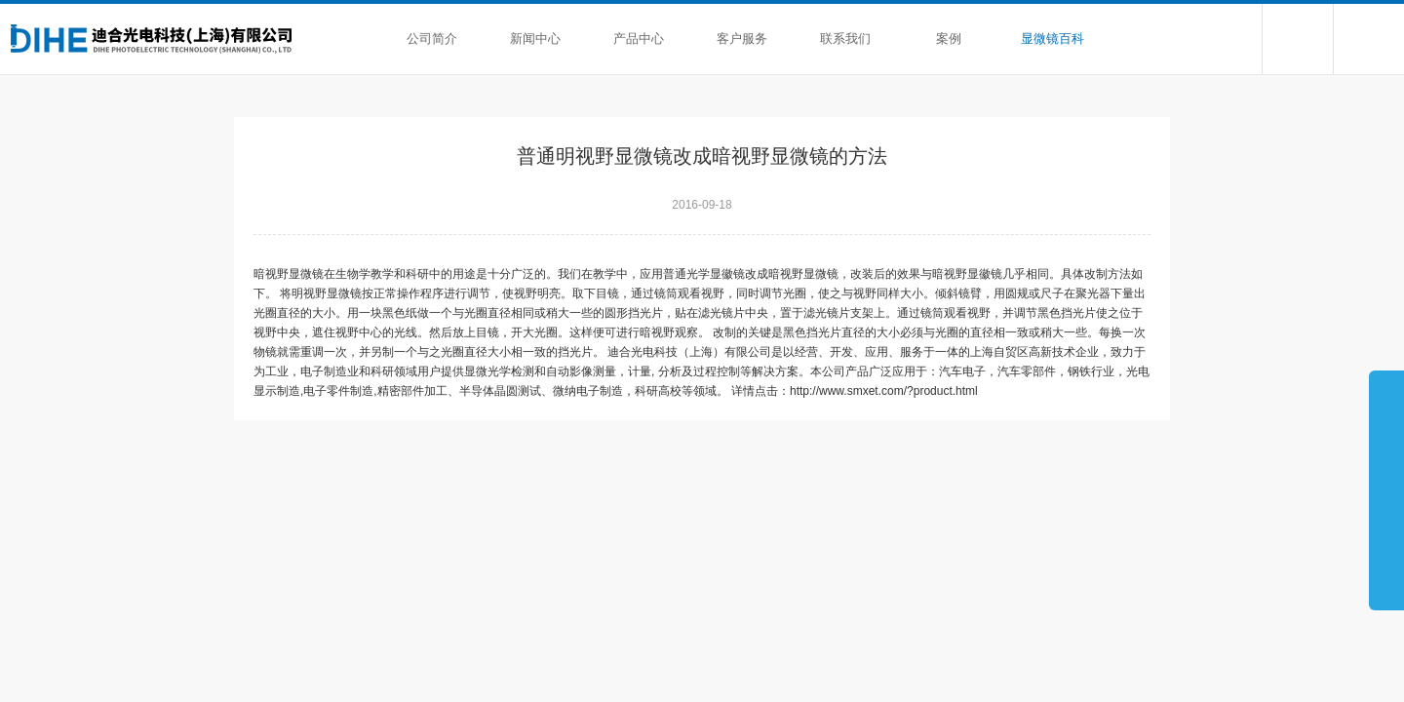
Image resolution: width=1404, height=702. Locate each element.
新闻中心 (535, 38)
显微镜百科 (1052, 38)
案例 (948, 38)
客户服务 (742, 38)
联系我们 (845, 38)
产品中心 (638, 38)
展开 (1386, 489)
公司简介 (432, 38)
